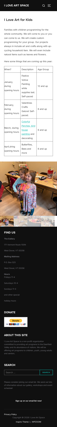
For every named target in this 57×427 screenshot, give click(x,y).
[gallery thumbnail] (7, 221)
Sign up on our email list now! (28, 401)
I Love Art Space (16, 5)
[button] (28, 189)
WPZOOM (36, 422)
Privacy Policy (10, 414)
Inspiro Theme (22, 422)
